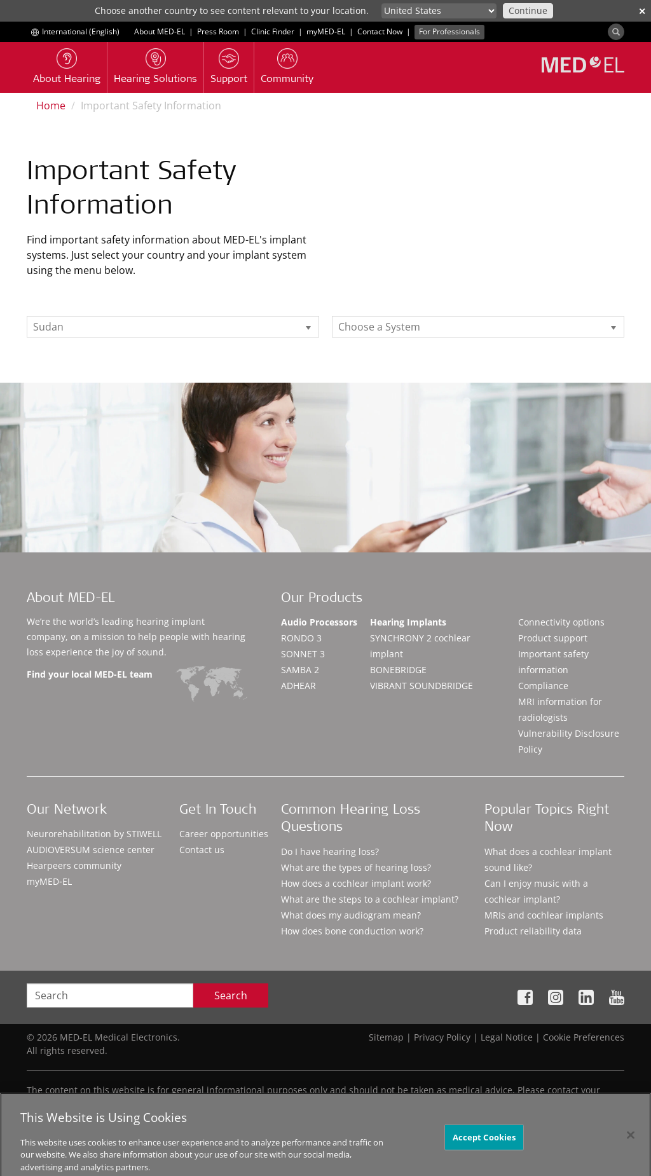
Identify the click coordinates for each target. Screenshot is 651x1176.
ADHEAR (298, 686)
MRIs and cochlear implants (543, 915)
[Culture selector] (439, 10)
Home (50, 106)
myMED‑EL (325, 31)
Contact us (201, 850)
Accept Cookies (484, 1145)
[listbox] (173, 327)
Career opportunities (223, 834)
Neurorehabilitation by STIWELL (94, 834)
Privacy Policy (442, 1037)
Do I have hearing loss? (330, 851)
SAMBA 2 (300, 670)
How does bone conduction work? (352, 931)
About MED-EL (159, 31)
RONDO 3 (301, 638)
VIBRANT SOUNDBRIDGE (421, 686)
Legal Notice (507, 1037)
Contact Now (379, 31)
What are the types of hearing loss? (356, 867)
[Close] (631, 1144)
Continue (528, 10)
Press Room (218, 31)
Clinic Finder (272, 31)
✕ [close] (642, 11)
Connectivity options (561, 622)
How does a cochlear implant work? (356, 883)
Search (230, 995)
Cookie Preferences (583, 1037)
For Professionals (449, 31)
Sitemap (386, 1037)
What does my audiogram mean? (351, 915)
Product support (552, 638)
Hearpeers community (74, 865)
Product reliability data (533, 931)
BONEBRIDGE (398, 670)
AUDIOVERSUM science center (90, 850)
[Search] (616, 32)
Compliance (543, 686)
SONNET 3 (303, 654)
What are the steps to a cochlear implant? (369, 899)
